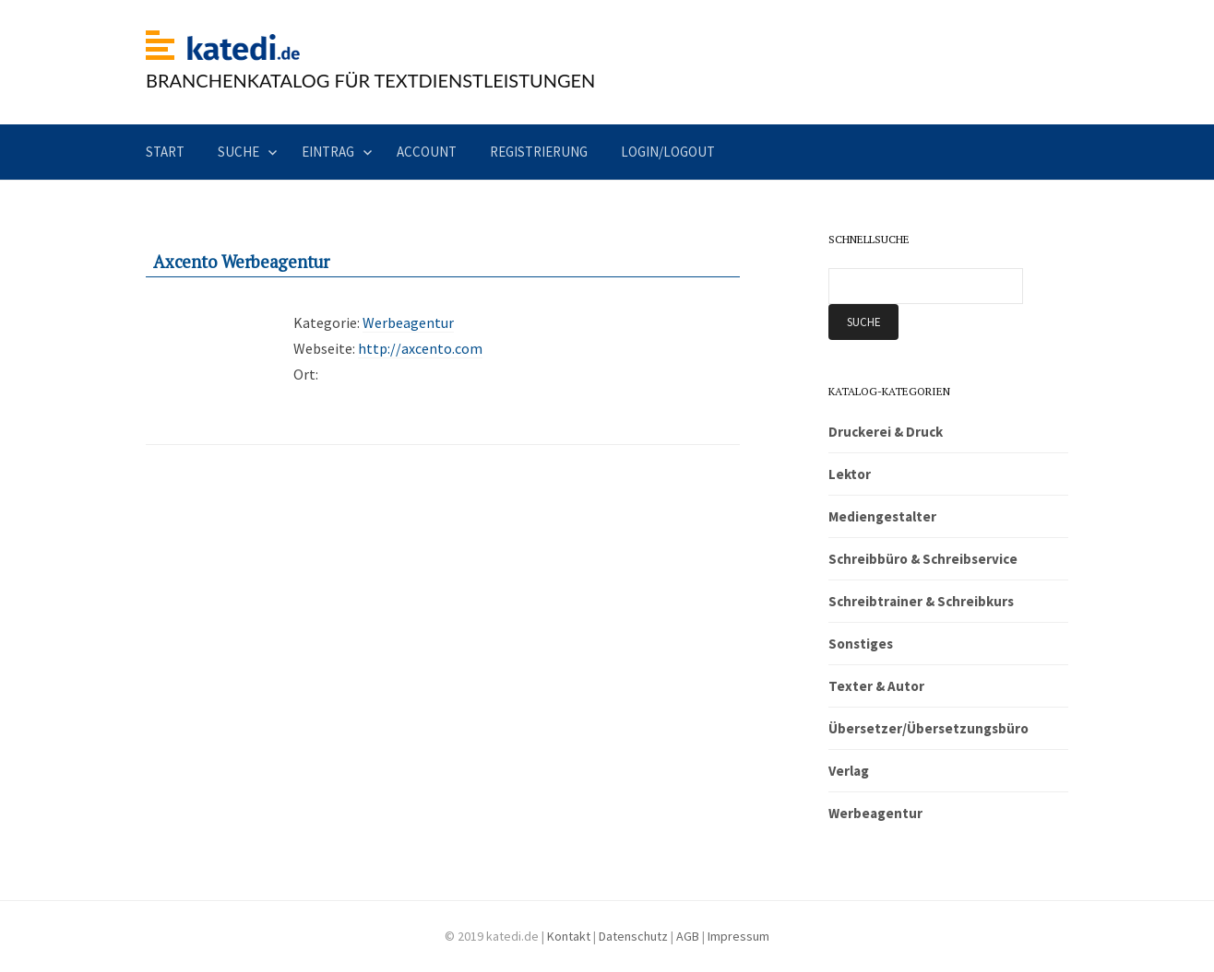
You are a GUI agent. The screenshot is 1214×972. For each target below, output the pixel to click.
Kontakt (568, 936)
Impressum (738, 936)
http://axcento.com (420, 348)
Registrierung (539, 151)
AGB (687, 936)
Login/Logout (668, 151)
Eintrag (328, 151)
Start (165, 151)
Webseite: (324, 348)
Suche (238, 151)
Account (427, 151)
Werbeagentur (408, 322)
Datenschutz (633, 936)
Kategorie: (326, 322)
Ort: (305, 374)
